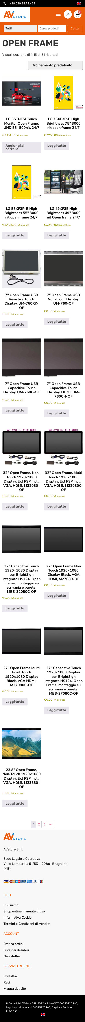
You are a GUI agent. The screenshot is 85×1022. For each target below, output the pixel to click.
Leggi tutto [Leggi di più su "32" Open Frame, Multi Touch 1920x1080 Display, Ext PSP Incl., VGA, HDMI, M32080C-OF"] (56, 506)
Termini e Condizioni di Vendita (27, 924)
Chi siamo (11, 905)
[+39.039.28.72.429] (5, 3)
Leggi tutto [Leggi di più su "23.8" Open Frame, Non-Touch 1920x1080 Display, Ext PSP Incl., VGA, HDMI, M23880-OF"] (15, 804)
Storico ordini (14, 944)
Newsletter (12, 956)
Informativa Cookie (17, 917)
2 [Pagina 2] (39, 824)
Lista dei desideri (16, 950)
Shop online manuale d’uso (24, 911)
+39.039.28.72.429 (22, 4)
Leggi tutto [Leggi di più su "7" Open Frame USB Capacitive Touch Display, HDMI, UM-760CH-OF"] (56, 413)
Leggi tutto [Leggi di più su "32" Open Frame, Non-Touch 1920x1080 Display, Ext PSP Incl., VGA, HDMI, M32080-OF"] (15, 506)
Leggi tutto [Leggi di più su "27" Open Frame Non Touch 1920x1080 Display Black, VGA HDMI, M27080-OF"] (56, 596)
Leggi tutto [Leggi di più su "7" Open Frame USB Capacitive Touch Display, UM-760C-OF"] (15, 410)
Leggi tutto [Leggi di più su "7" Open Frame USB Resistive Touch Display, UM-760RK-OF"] (15, 324)
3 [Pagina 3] (44, 824)
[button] (58, 14)
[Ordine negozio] (55, 65)
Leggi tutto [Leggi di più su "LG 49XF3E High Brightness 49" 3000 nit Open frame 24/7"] (56, 235)
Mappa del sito (15, 988)
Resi (7, 982)
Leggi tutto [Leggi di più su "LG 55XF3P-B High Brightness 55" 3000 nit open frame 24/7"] (15, 235)
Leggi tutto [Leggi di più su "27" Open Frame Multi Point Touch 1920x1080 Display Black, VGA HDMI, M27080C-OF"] (15, 702)
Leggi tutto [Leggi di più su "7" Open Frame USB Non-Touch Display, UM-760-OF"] (56, 322)
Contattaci (11, 976)
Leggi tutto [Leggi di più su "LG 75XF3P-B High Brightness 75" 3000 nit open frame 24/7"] (56, 146)
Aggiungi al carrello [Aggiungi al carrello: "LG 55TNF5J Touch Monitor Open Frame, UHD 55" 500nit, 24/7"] (15, 147)
